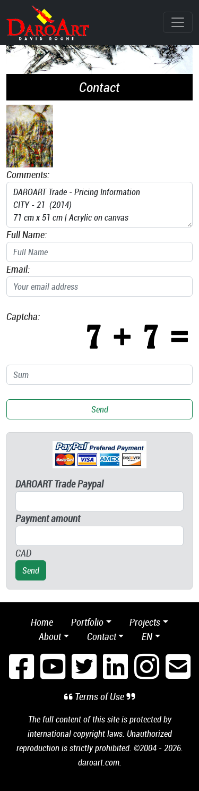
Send (99, 409)
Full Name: (26, 234)
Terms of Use (99, 696)
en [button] (147, 636)
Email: (18, 269)
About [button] (50, 636)
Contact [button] (101, 636)
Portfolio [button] (87, 622)
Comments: (27, 174)
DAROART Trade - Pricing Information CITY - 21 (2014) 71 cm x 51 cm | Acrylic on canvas (99, 205)
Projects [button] (144, 622)
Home (42, 622)
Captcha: (23, 316)
